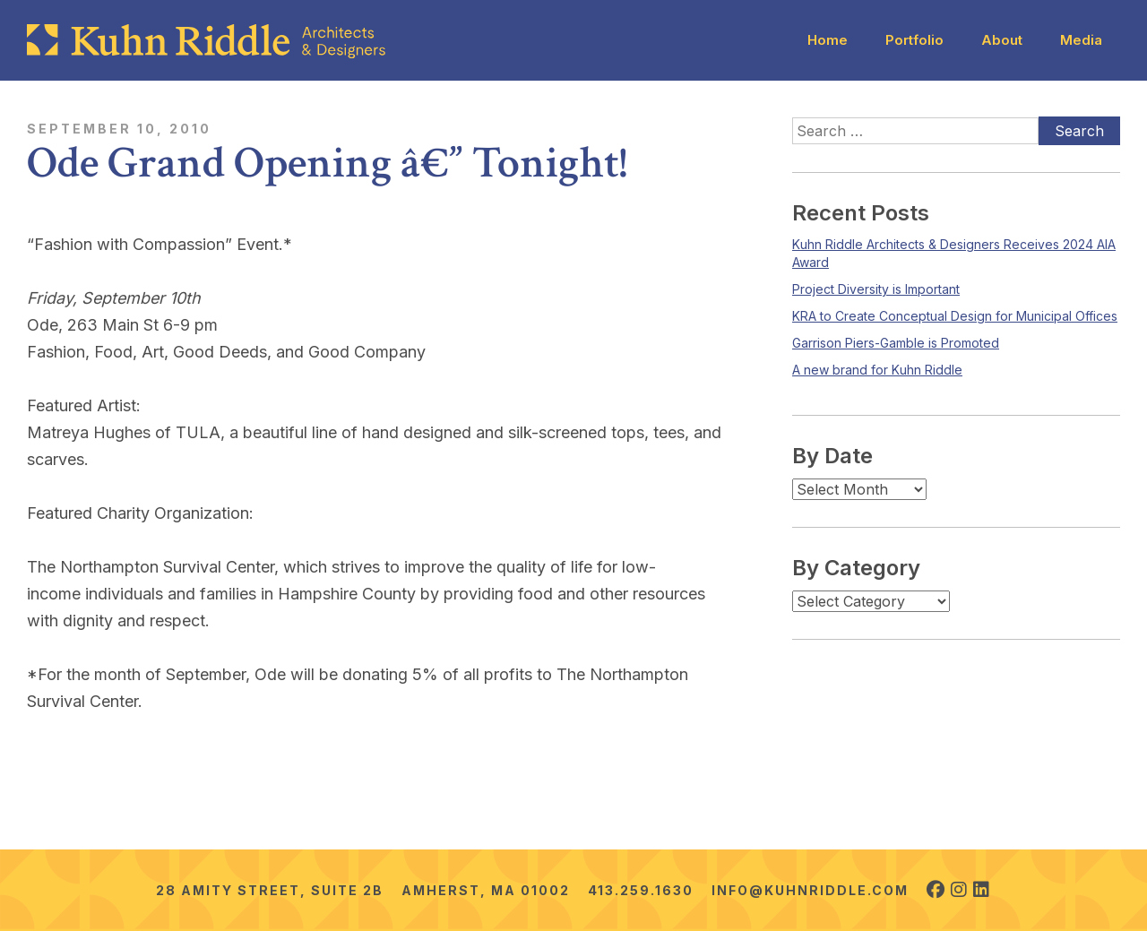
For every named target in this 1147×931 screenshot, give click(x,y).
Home (827, 39)
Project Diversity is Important (876, 289)
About (1001, 39)
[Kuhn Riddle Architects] (206, 41)
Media (1081, 39)
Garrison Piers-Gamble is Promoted (895, 342)
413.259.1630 (641, 890)
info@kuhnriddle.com (810, 890)
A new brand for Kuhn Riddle (877, 369)
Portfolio (914, 39)
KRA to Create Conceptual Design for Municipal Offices (954, 315)
